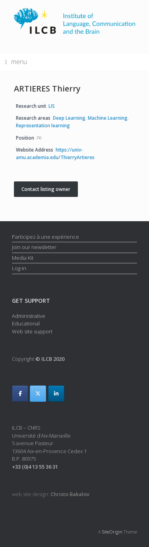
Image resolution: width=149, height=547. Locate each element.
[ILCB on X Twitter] (38, 393)
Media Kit (22, 257)
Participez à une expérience (45, 236)
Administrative (28, 315)
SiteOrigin (112, 532)
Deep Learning (69, 118)
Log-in (19, 268)
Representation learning (43, 125)
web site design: (50, 494)
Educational (26, 323)
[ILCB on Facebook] (20, 393)
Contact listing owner (45, 189)
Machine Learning (108, 118)
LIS (51, 106)
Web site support (32, 331)
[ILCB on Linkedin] (56, 393)
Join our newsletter (34, 247)
